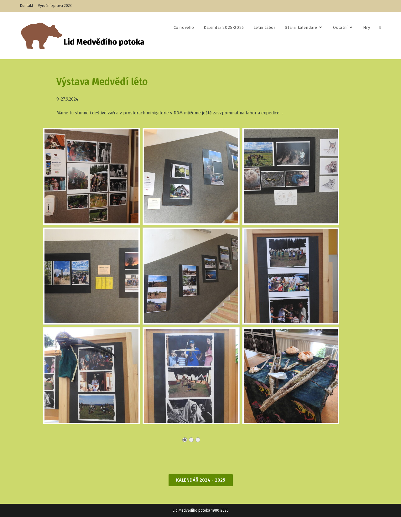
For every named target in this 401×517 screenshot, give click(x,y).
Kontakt (26, 5)
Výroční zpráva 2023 (55, 5)
